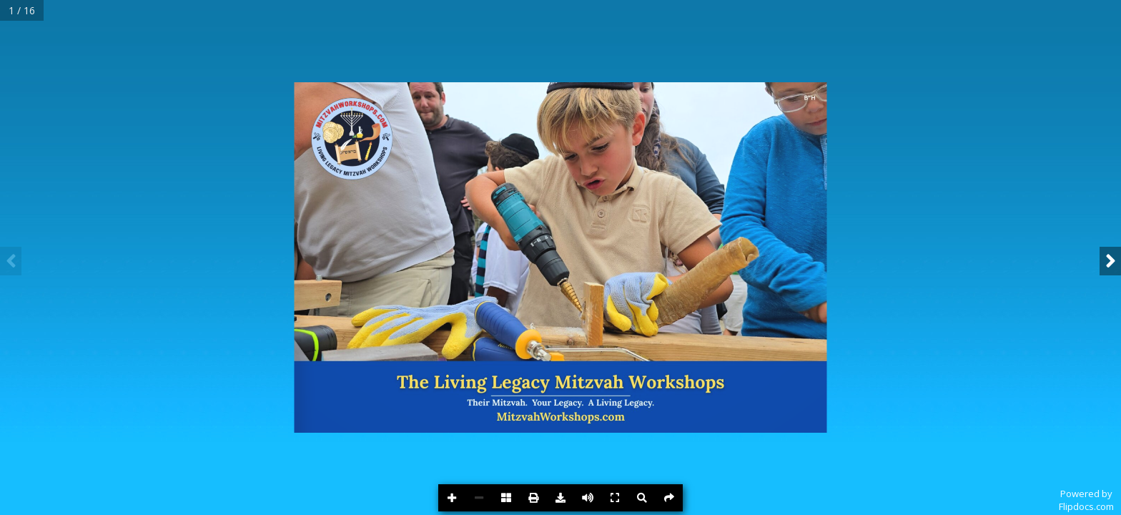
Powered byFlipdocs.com (1086, 500)
